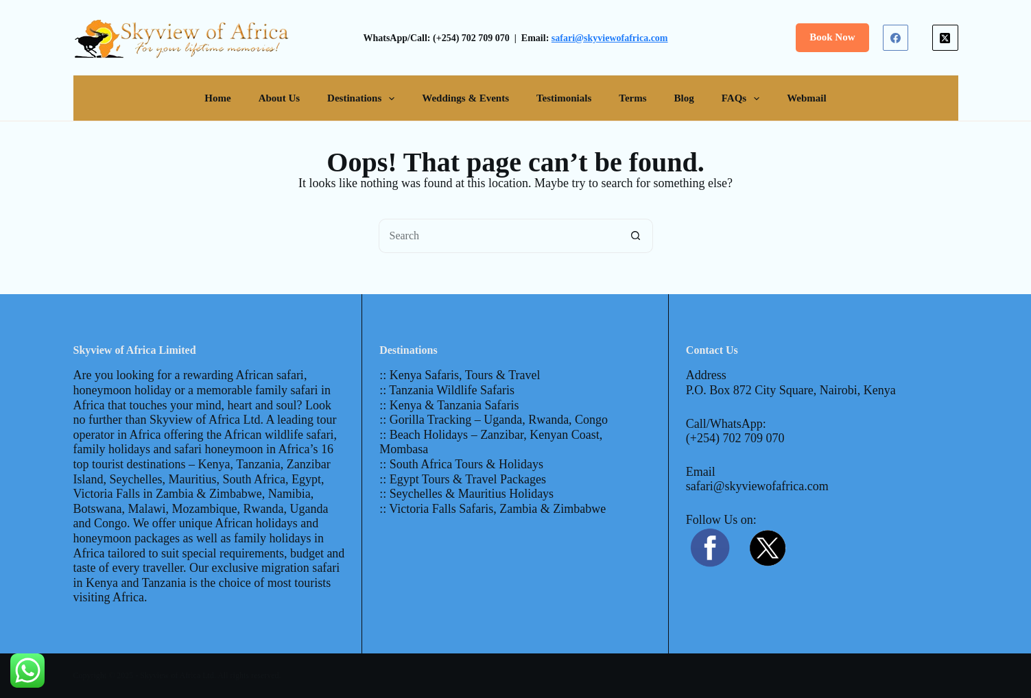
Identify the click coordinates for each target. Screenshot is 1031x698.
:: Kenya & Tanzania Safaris (449, 405)
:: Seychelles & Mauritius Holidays (466, 494)
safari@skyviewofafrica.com (610, 38)
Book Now (832, 37)
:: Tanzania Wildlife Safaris (446, 390)
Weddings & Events (465, 98)
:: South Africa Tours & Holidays (461, 464)
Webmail (807, 98)
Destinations (363, 99)
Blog (684, 98)
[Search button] (636, 236)
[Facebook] (896, 38)
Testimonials (563, 98)
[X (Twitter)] (945, 38)
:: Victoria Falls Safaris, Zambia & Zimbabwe (492, 509)
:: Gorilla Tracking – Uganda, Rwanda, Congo (493, 419)
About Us (279, 98)
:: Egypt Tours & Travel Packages (462, 479)
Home (217, 98)
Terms (632, 98)
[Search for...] (499, 236)
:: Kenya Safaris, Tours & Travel (459, 375)
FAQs (743, 99)
